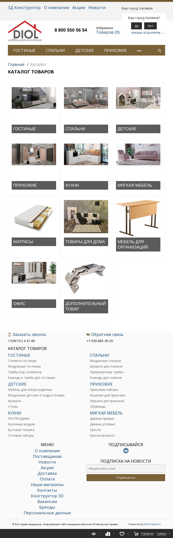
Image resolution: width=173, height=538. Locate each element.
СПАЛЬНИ (55, 50)
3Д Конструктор (24, 7)
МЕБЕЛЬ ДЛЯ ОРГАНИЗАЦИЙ (133, 244)
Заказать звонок (27, 334)
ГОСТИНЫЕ (24, 50)
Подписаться (125, 477)
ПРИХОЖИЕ (115, 50)
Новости (97, 7)
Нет (150, 26)
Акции (78, 7)
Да (136, 26)
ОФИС (19, 303)
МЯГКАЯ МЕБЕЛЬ (135, 185)
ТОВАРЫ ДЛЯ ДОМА (85, 242)
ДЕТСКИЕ (84, 50)
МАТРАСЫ (23, 242)
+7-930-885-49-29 (99, 341)
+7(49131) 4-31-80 (21, 341)
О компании (56, 7)
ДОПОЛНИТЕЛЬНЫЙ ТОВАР (86, 306)
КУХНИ (72, 185)
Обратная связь (104, 334)
